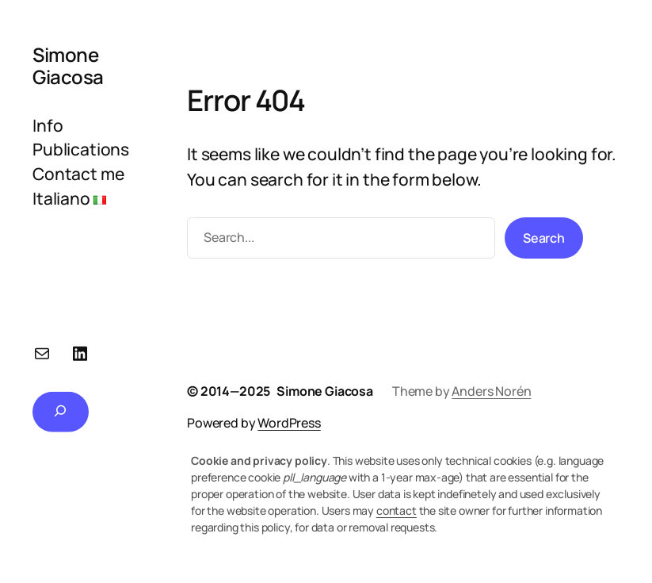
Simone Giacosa (68, 65)
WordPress (288, 422)
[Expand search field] (60, 411)
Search (544, 238)
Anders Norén (491, 391)
